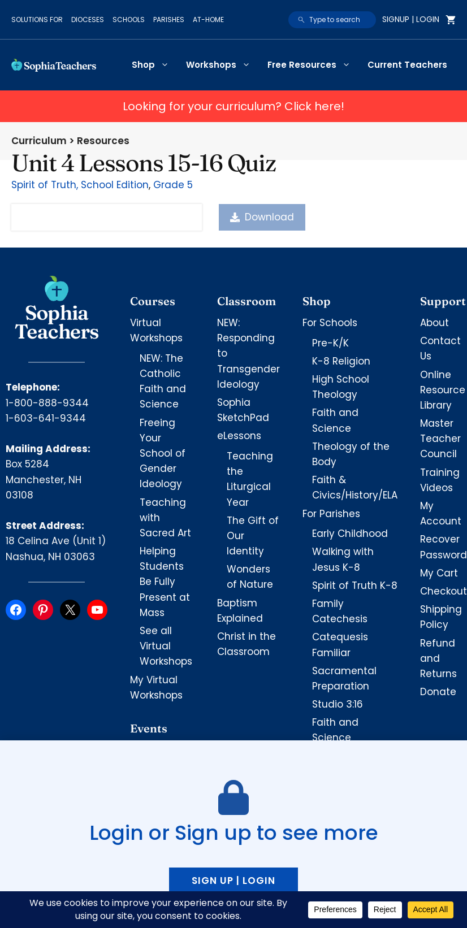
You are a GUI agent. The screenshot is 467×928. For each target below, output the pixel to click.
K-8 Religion (341, 361)
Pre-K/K (330, 343)
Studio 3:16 (337, 704)
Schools (129, 19)
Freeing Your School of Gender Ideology (162, 453)
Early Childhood (350, 533)
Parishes (168, 19)
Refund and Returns (438, 658)
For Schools (329, 322)
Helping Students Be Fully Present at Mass (165, 581)
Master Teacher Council (440, 439)
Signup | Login (410, 19)
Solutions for (37, 19)
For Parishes (331, 514)
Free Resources (313, 65)
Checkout (443, 591)
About (434, 322)
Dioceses (87, 19)
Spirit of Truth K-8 (354, 585)
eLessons (239, 436)
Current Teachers (407, 65)
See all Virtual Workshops (166, 646)
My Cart (439, 573)
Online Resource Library (442, 390)
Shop (155, 65)
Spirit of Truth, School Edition (80, 185)
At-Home (208, 19)
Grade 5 (173, 185)
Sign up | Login (233, 880)
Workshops (222, 65)
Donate (438, 692)
